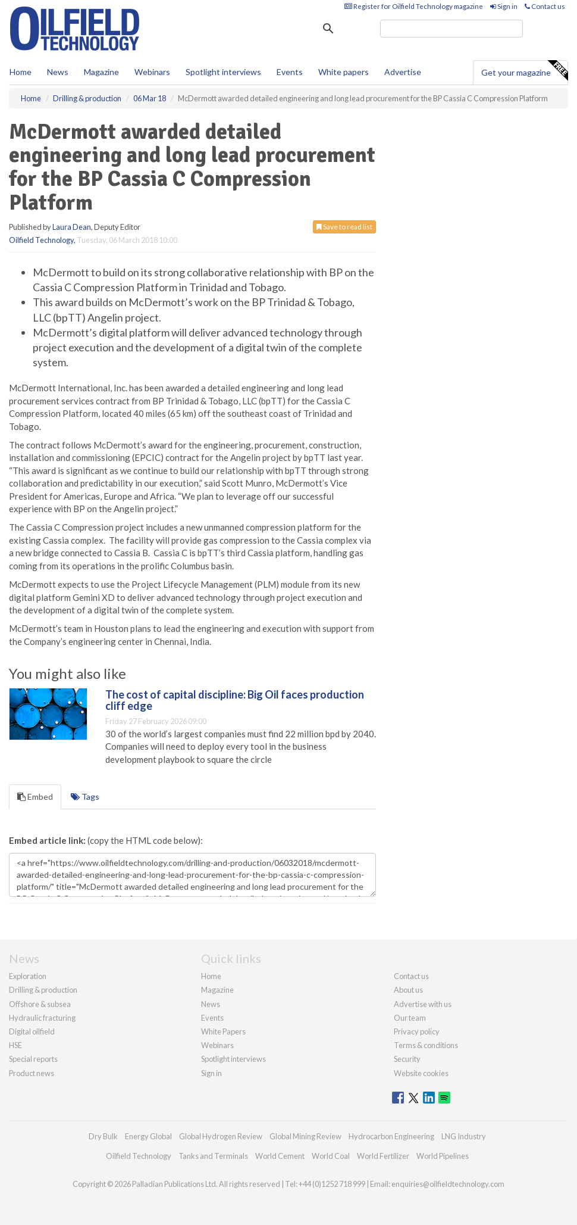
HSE (15, 1045)
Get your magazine (524, 71)
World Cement (280, 1156)
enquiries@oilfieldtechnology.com (447, 1184)
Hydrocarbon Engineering (391, 1136)
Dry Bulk (103, 1136)
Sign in (504, 6)
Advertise (402, 72)
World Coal (331, 1156)
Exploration (27, 976)
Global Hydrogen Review (220, 1136)
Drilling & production (43, 990)
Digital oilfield (32, 1031)
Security (407, 1059)
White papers (343, 72)
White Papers (223, 1031)
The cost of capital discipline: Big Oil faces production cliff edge (234, 700)
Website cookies (421, 1073)
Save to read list (344, 226)
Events (290, 72)
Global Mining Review (305, 1136)
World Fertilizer (383, 1156)
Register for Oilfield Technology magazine (413, 6)
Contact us (545, 6)
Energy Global (148, 1136)
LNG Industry (463, 1136)
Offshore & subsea (40, 1004)
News (210, 1004)
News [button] (57, 72)
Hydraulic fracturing (42, 1018)
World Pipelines (442, 1156)
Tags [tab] (85, 796)
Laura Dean (71, 227)
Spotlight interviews (223, 72)
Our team (410, 1018)
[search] (451, 29)
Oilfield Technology (41, 240)
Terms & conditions (426, 1045)
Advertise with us (422, 1004)
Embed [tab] (35, 796)
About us (408, 990)
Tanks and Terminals (213, 1156)
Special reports (33, 1059)
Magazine (101, 72)
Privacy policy (417, 1031)
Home (21, 72)
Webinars (152, 72)
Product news (31, 1073)
